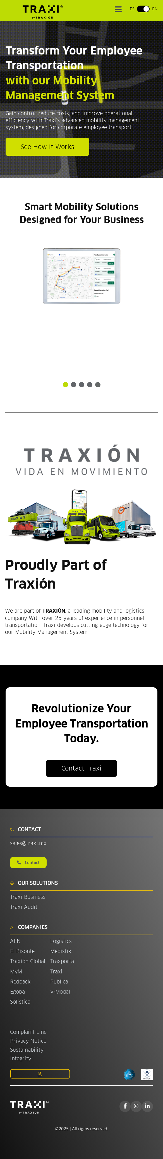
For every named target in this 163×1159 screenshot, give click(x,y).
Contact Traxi (81, 768)
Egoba (17, 992)
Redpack (20, 981)
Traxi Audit (23, 907)
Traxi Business (27, 897)
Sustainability (27, 1050)
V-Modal (60, 992)
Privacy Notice (28, 1041)
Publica (59, 981)
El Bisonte (23, 951)
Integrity (20, 1058)
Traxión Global (27, 961)
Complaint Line (28, 1032)
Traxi (56, 971)
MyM (16, 971)
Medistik (60, 951)
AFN (15, 941)
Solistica (20, 1002)
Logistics (61, 941)
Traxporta (62, 961)
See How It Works (47, 147)
